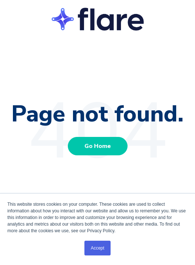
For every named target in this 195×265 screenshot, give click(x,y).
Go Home (97, 146)
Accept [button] (97, 248)
